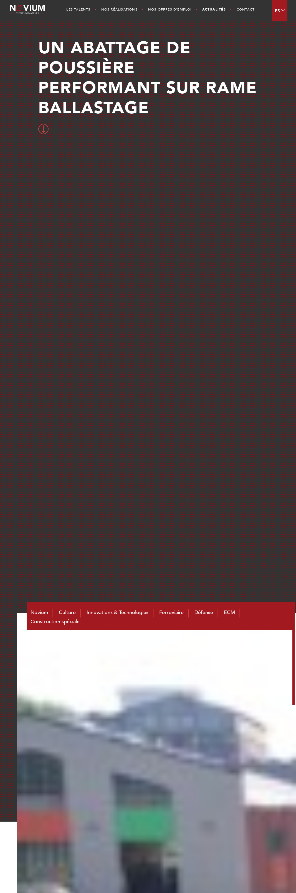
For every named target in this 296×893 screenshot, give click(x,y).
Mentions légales (248, 879)
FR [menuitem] (277, 10)
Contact (246, 9)
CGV (271, 879)
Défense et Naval (255, 779)
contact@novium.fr (153, 832)
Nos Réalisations (119, 9)
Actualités (214, 9)
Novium (194, 771)
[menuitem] (279, 10)
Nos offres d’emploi (170, 9)
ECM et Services (254, 786)
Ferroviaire (248, 771)
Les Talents (78, 9)
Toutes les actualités (233, 225)
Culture (193, 779)
